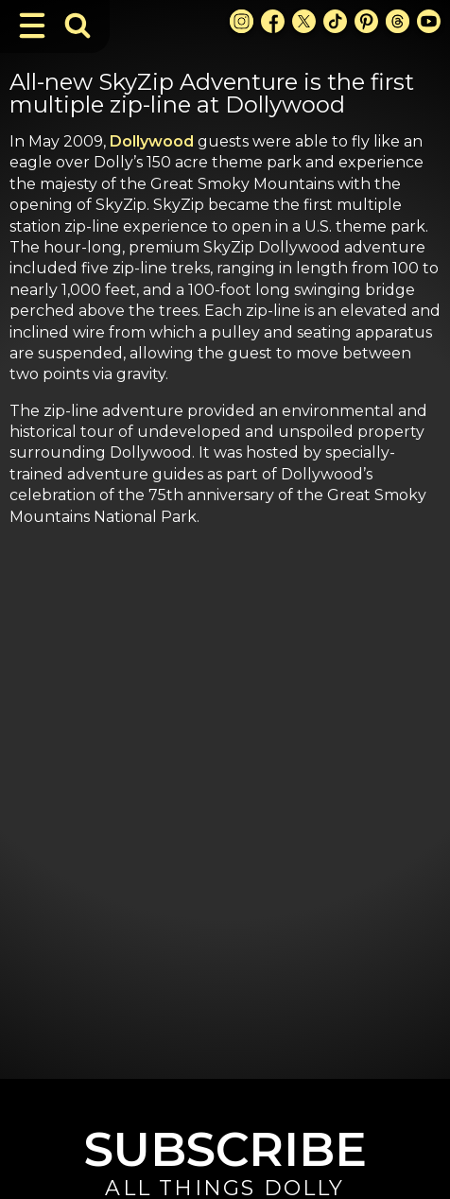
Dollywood (152, 141)
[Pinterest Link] (366, 21)
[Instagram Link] (241, 21)
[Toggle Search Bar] (77, 25)
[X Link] (304, 21)
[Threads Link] (397, 21)
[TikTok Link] (335, 21)
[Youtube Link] (429, 21)
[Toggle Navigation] (32, 25)
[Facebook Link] (273, 21)
